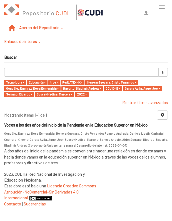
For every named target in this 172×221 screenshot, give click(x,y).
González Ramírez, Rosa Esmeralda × (32, 88)
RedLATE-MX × (72, 82)
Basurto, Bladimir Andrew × (82, 88)
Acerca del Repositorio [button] (41, 27)
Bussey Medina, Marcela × (54, 94)
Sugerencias (35, 203)
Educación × (37, 82)
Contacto (12, 203)
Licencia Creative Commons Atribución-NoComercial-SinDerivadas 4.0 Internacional (50, 191)
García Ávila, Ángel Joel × (142, 88)
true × (54, 82)
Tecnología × (15, 82)
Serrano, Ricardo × (19, 94)
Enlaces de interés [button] (22, 41)
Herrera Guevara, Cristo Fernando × (111, 82)
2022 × (82, 94)
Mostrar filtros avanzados (145, 102)
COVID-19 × (113, 88)
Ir (163, 72)
